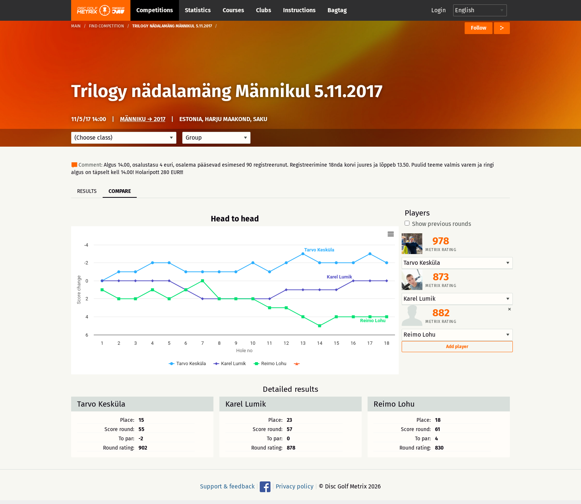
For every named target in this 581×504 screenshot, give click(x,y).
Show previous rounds (438, 224)
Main (76, 26)
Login (438, 10)
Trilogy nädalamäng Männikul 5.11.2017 (226, 91)
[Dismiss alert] (509, 309)
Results (87, 191)
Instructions (299, 10)
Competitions (154, 10)
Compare (120, 191)
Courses (233, 10)
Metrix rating (440, 250)
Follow (478, 28)
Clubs (263, 10)
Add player (457, 346)
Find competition (106, 26)
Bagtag (337, 10)
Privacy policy (294, 486)
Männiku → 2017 (142, 119)
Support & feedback (227, 486)
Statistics (198, 10)
